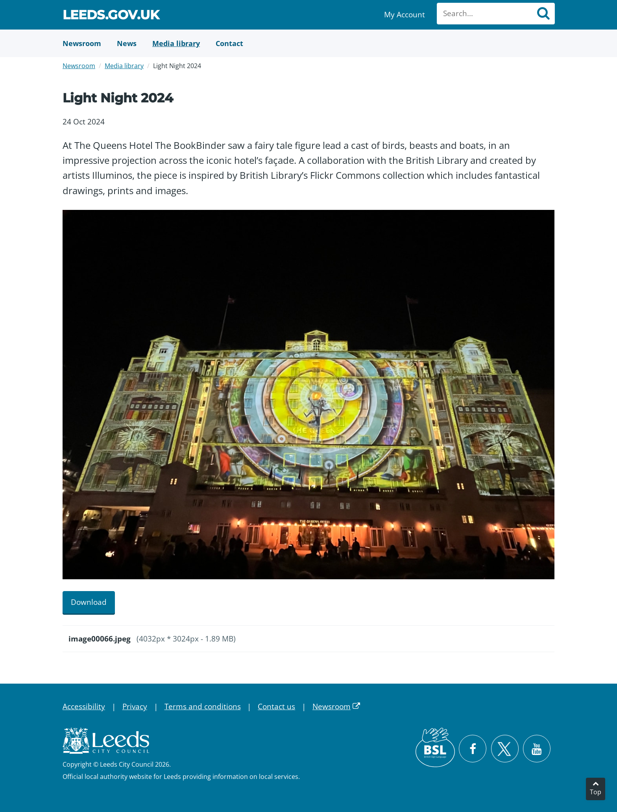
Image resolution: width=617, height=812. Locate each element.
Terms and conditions (202, 706)
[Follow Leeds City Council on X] (504, 748)
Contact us (276, 706)
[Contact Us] (229, 43)
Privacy (134, 706)
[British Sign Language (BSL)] (435, 747)
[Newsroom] (82, 43)
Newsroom (79, 65)
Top (595, 792)
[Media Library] (176, 43)
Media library (124, 65)
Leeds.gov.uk (111, 16)
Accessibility (84, 706)
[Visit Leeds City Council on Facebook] (472, 748)
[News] (127, 43)
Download (89, 602)
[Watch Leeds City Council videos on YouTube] (536, 748)
